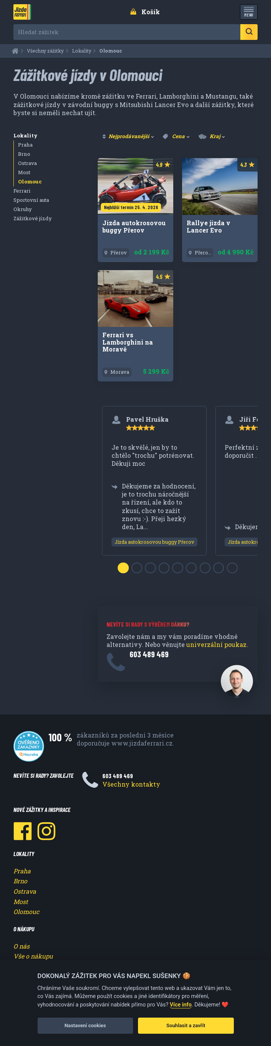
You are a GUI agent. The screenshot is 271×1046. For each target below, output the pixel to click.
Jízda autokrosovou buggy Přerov (154, 542)
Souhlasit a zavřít (185, 1025)
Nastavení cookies (85, 1025)
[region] (178, 489)
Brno (24, 153)
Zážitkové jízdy (32, 218)
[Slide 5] (177, 568)
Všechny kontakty (131, 784)
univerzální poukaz (216, 644)
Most (24, 172)
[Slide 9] (232, 568)
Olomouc (30, 181)
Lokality (25, 135)
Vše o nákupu (33, 956)
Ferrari (22, 190)
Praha (25, 144)
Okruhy (22, 209)
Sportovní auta (31, 199)
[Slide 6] (191, 568)
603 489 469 (149, 654)
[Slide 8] (218, 568)
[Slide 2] (136, 568)
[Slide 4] (164, 568)
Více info (181, 1004)
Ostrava (27, 163)
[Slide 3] (150, 568)
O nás (21, 946)
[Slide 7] (205, 568)
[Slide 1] (123, 568)
